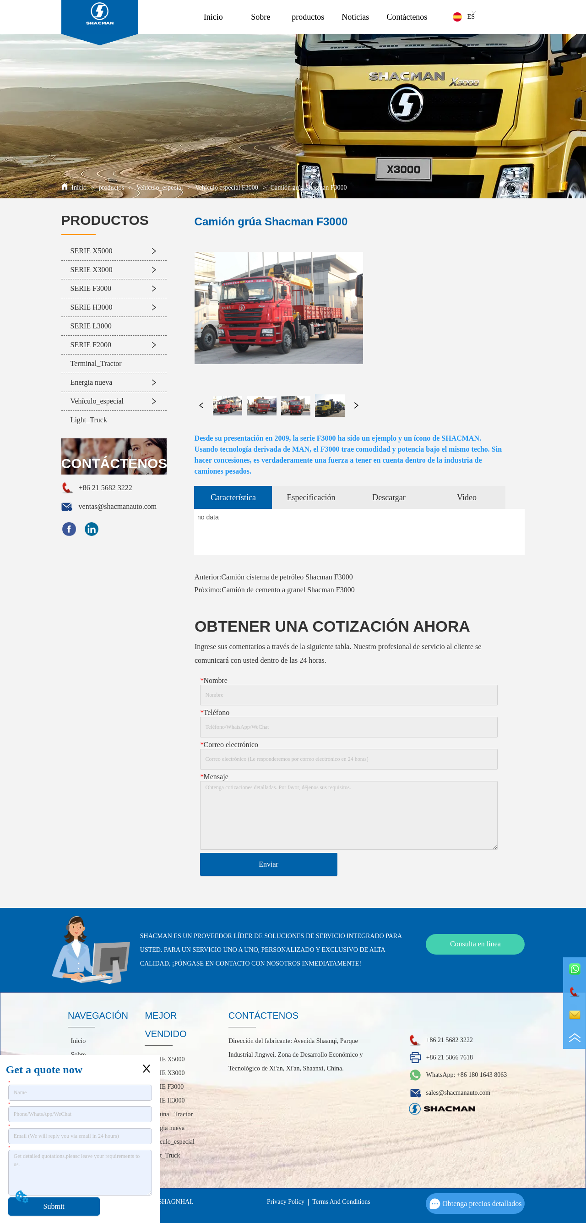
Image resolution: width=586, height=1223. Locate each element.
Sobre (260, 17)
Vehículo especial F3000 (227, 187)
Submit (54, 1206)
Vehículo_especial (159, 187)
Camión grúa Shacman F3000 (308, 187)
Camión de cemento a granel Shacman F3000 (288, 590)
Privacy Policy (285, 1201)
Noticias (355, 17)
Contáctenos (406, 17)
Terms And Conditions (341, 1201)
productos (308, 17)
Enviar (268, 864)
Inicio (213, 17)
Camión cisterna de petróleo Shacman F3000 (287, 577)
